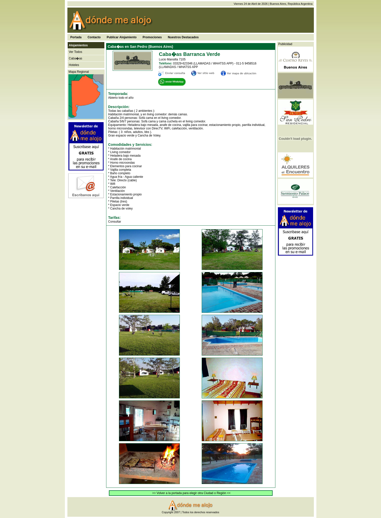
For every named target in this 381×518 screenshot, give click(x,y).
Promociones (152, 37)
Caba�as (75, 58)
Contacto (94, 37)
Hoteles (74, 65)
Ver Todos (75, 52)
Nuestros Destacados (183, 37)
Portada (76, 37)
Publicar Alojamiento (122, 37)
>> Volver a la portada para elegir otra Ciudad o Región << (191, 493)
